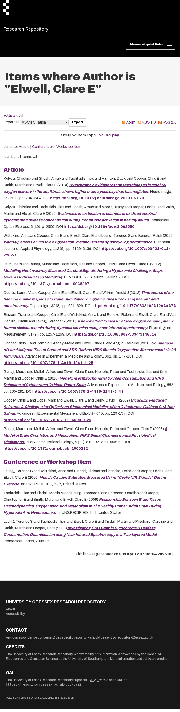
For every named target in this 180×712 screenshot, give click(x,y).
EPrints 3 (101, 657)
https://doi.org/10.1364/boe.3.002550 (99, 230)
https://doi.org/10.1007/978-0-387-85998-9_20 (47, 423)
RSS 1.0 (149, 125)
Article (24, 150)
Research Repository (36, 30)
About (10, 612)
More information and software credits (139, 661)
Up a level (15, 118)
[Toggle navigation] (150, 48)
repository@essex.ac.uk (135, 640)
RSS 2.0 (169, 125)
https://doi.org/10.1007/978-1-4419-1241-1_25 (48, 366)
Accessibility (15, 616)
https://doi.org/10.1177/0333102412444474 (134, 309)
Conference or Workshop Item (56, 150)
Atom (130, 125)
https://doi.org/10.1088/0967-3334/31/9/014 (115, 337)
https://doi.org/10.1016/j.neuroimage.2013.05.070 (97, 201)
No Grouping (108, 138)
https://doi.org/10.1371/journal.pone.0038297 (46, 287)
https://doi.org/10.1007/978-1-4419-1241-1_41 (79, 394)
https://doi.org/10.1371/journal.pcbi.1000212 (46, 451)
